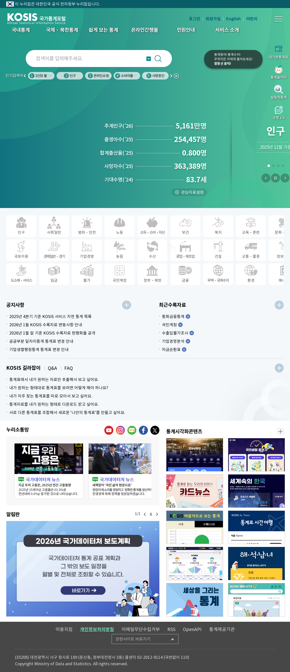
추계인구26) (118, 126)
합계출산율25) (116, 153)
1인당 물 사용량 (43, 76)
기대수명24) (118, 179)
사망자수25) (118, 166)
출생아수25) (118, 139)
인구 (70, 76)
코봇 (190, 62)
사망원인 (155, 76)
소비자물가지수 (128, 76)
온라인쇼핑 (98, 76)
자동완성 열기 (148, 58)
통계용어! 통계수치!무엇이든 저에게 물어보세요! (233, 59)
